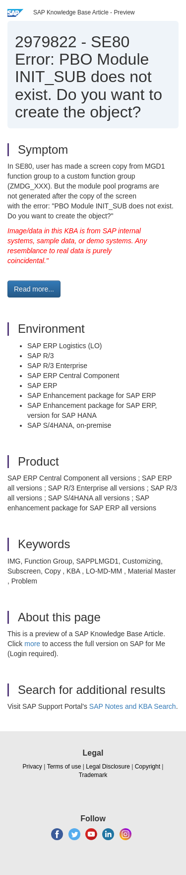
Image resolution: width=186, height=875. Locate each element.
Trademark (93, 775)
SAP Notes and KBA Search (132, 706)
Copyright (147, 766)
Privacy (32, 766)
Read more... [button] (34, 289)
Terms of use (64, 766)
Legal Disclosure (108, 766)
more (32, 644)
